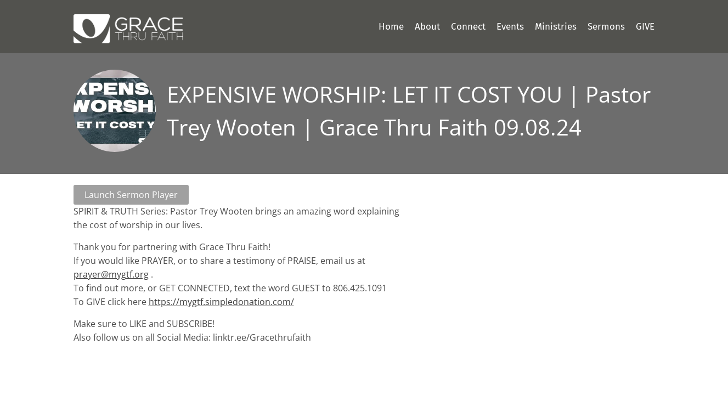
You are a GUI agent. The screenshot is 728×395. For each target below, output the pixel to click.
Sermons (606, 26)
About (427, 26)
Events (510, 26)
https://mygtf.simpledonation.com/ (221, 302)
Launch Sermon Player (131, 195)
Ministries (556, 26)
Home (391, 26)
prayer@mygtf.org (111, 274)
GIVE (645, 26)
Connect (468, 26)
